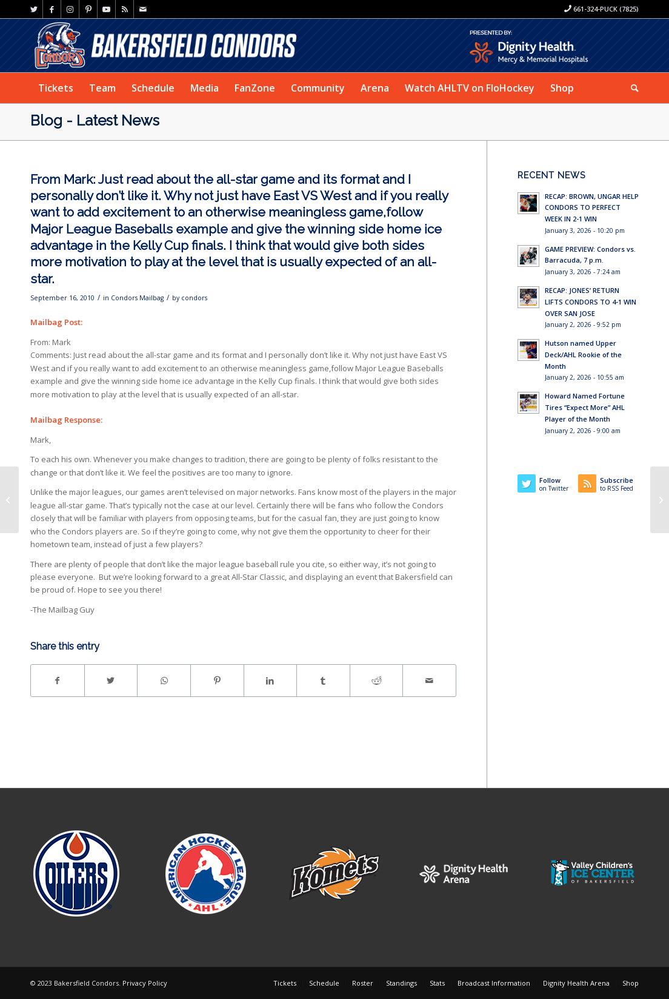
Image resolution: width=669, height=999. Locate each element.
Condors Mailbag (137, 298)
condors (194, 298)
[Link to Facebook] (52, 9)
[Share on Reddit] (376, 680)
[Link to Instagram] (70, 9)
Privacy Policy (144, 982)
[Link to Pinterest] (88, 9)
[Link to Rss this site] (124, 9)
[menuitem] (55, 88)
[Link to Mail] (143, 9)
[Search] (631, 88)
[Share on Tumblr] (323, 680)
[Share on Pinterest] (217, 680)
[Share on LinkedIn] (270, 680)
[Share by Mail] (429, 680)
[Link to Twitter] (33, 9)
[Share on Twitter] (111, 680)
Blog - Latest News (94, 120)
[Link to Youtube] (106, 9)
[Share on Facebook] (57, 680)
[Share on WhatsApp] (164, 680)
